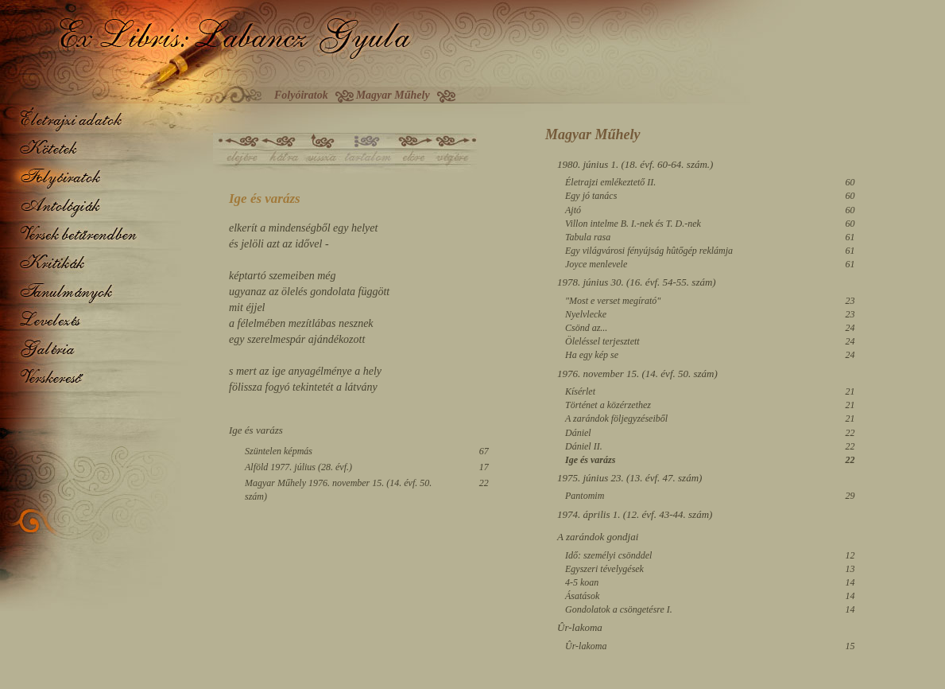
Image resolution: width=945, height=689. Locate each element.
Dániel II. (583, 446)
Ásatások (582, 595)
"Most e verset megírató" (612, 300)
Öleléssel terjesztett (602, 341)
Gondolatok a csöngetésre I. (618, 609)
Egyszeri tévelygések (604, 568)
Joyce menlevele (596, 264)
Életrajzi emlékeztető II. (610, 182)
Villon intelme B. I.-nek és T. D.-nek (633, 223)
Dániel (578, 432)
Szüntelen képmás (278, 451)
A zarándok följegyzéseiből (616, 418)
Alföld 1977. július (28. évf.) (298, 467)
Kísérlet (580, 391)
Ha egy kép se (591, 354)
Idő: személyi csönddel (608, 555)
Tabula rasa (587, 237)
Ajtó (573, 210)
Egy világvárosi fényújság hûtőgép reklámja (649, 250)
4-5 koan (581, 582)
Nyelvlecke (585, 314)
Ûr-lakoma (585, 646)
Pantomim (584, 495)
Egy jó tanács (591, 195)
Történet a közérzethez (608, 405)
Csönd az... (586, 327)
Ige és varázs (590, 459)
